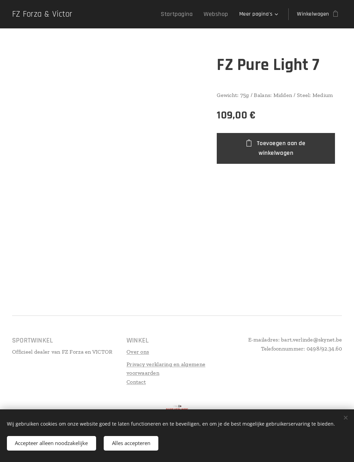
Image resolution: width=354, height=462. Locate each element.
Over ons (138, 351)
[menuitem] (105, 14)
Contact (136, 382)
